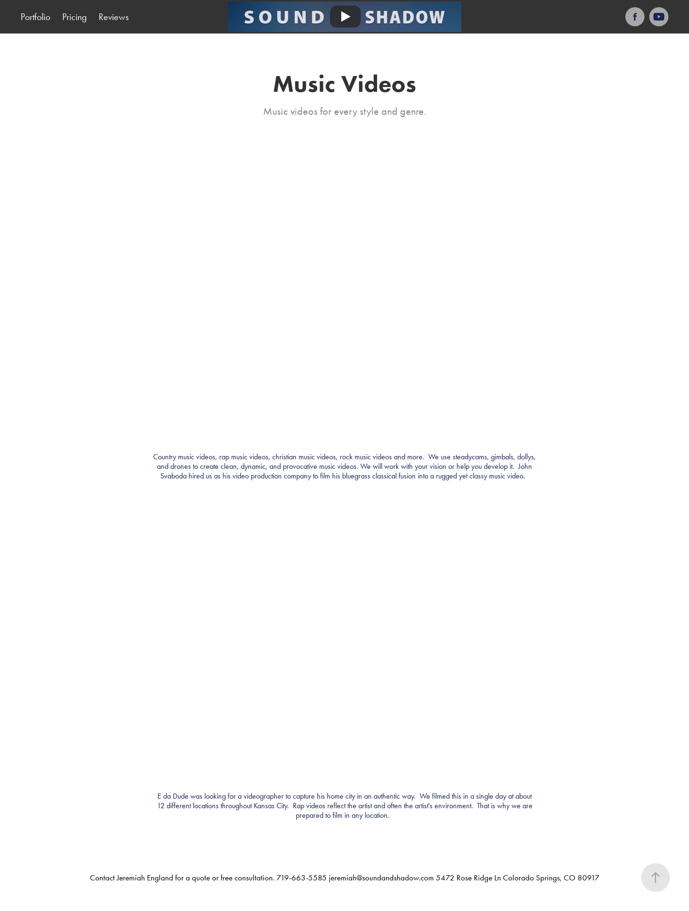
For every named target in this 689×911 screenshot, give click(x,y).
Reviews (114, 16)
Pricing (74, 16)
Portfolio (35, 16)
